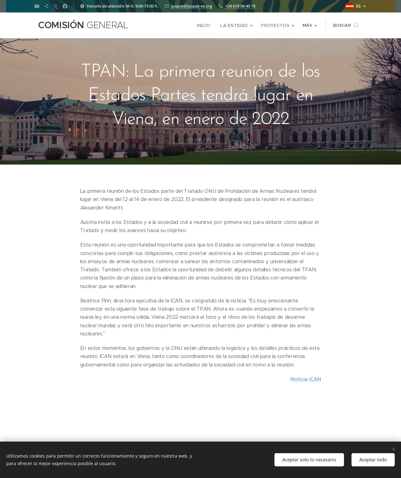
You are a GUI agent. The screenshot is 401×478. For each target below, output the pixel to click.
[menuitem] (160, 25)
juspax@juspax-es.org (191, 6)
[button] (346, 25)
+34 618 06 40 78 (240, 6)
